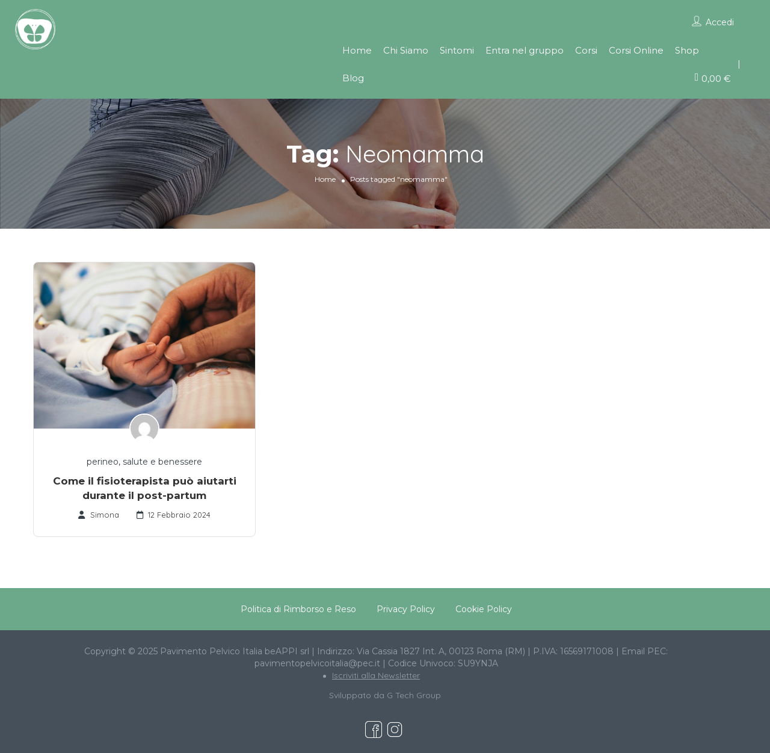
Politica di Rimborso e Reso (298, 609)
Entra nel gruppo (524, 50)
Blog (353, 78)
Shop (687, 50)
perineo (103, 461)
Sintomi (457, 50)
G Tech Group (414, 695)
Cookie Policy (483, 609)
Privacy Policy (406, 609)
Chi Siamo (405, 50)
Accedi (720, 22)
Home (357, 50)
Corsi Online (636, 50)
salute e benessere (162, 461)
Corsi (586, 50)
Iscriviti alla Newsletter (376, 675)
